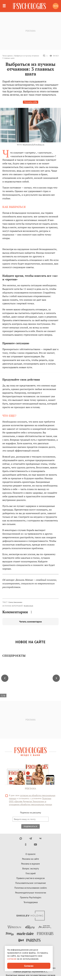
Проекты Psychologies (30, 897)
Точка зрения (7, 56)
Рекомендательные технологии (30, 892)
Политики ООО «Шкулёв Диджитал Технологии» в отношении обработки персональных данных (30, 801)
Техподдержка (31, 902)
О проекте (30, 854)
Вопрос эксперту (30, 868)
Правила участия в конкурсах (30, 878)
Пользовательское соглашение (30, 883)
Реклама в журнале (30, 863)
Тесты (55, 6)
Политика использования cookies (30, 887)
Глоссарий (31, 873)
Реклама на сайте (30, 858)
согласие (11, 958)
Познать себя (30, 102)
